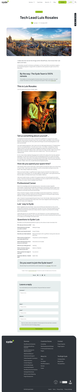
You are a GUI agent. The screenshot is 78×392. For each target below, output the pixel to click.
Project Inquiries (61, 344)
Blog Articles (60, 361)
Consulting (43, 344)
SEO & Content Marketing (30, 374)
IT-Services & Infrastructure (47, 348)
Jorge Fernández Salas (32, 270)
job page (49, 265)
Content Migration (28, 362)
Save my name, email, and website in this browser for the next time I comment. (39, 323)
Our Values (43, 361)
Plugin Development (28, 376)
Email (21, 310)
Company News (61, 359)
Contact (62, 2)
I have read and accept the (31, 324)
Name (21, 304)
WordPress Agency (45, 363)
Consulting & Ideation (29, 367)
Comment (22, 290)
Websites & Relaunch (28, 353)
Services (32, 2)
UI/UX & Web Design (28, 365)
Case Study (39, 2)
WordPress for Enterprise (29, 344)
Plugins (42, 350)
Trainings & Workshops (29, 371)
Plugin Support (61, 346)
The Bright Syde (62, 356)
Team (42, 359)
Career (42, 368)
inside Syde (53, 80)
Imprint (50, 389)
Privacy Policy (37, 324)
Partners (43, 366)
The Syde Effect (61, 363)
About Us (48, 2)
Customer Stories (46, 341)
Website (21, 316)
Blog (55, 2)
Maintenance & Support (29, 356)
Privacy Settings (68, 389)
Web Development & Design (47, 346)
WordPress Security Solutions (30, 369)
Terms (54, 389)
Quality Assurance (28, 360)
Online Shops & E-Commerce (30, 358)
